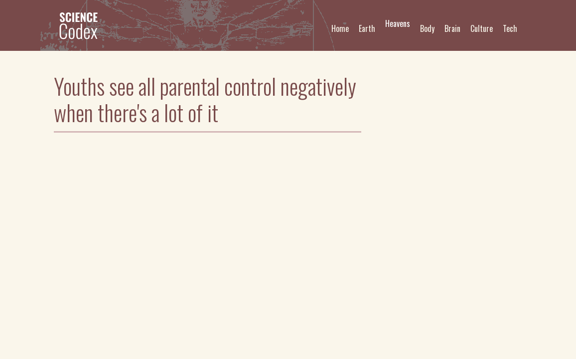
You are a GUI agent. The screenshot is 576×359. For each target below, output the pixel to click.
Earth (367, 28)
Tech (510, 28)
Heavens (397, 23)
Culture (481, 28)
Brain (452, 28)
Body (427, 28)
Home (340, 28)
